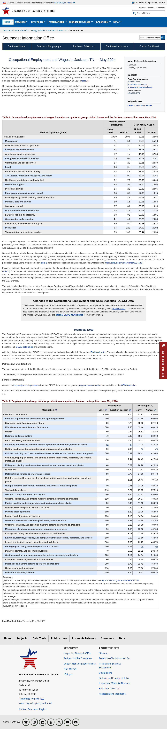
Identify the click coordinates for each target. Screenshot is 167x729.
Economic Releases (84, 638)
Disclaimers (105, 672)
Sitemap (103, 653)
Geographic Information (42, 30)
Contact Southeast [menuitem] (149, 46)
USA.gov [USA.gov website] (68, 674)
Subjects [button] (20, 21)
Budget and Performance (78, 658)
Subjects (22, 638)
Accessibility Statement (112, 693)
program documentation (89, 385)
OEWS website (128, 385)
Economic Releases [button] (80, 21)
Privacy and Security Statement (110, 665)
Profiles (149, 105)
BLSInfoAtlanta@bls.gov (137, 84)
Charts (137, 105)
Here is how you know (62, 2)
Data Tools (39, 638)
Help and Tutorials (109, 688)
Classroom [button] (102, 21)
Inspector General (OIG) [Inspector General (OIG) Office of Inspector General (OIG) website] (77, 653)
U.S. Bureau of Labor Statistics (33, 11)
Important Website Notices (114, 683)
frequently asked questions (26, 385)
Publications (59, 638)
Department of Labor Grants (80, 663)
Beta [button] (116, 21)
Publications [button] (56, 21)
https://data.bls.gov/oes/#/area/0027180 (123, 263)
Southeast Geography (48, 46)
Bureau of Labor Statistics (16, 30)
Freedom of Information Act (114, 658)
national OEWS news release (69, 315)
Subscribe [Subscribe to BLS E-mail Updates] (160, 7)
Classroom (107, 638)
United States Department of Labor (148, 2)
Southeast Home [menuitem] (16, 46)
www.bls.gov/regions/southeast (140, 87)
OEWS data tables (24, 347)
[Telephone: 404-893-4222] (39, 699)
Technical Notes (98, 352)
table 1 (44, 263)
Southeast (62, 30)
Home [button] (7, 21)
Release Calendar (147, 7)
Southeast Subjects (83, 46)
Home (7, 638)
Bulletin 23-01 (119, 308)
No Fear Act (70, 668)
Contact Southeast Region (32, 709)
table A (84, 81)
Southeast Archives (116, 46)
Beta (122, 638)
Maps (143, 105)
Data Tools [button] (37, 21)
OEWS (130, 105)
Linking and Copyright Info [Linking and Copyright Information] (114, 678)
